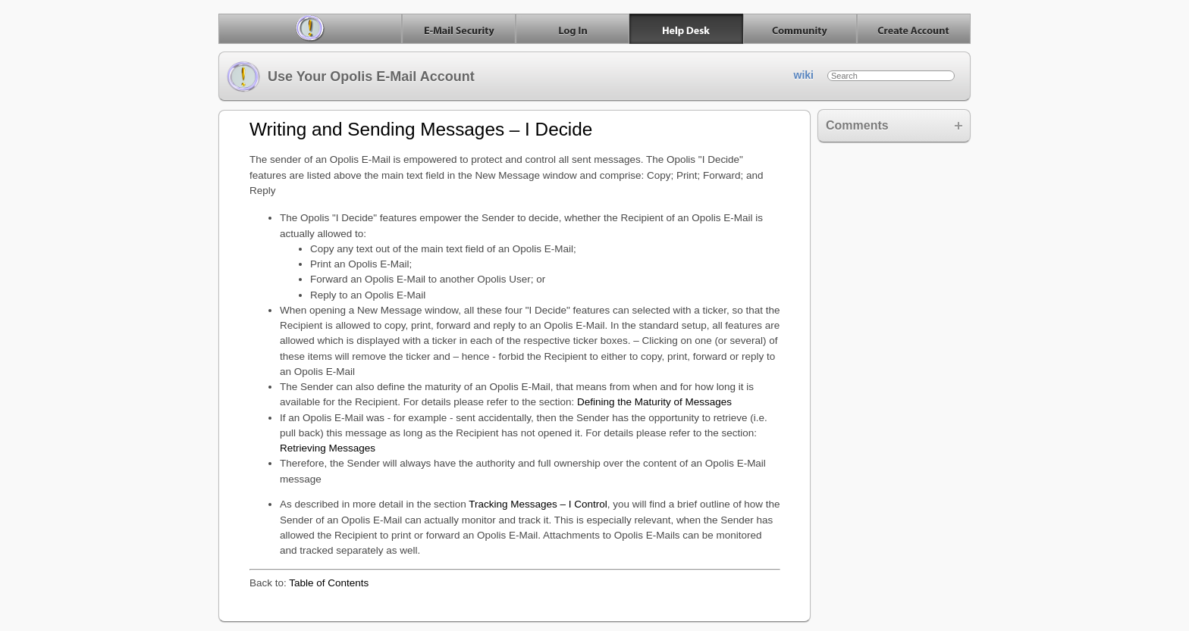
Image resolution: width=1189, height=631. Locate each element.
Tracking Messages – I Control (538, 504)
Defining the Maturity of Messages (654, 402)
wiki (804, 75)
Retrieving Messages (327, 448)
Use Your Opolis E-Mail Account (351, 76)
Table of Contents (329, 583)
